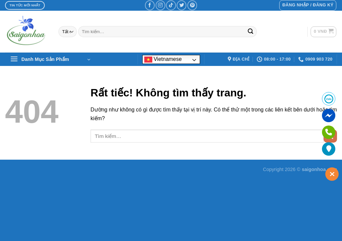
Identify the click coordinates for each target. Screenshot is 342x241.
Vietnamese (163, 59)
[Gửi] (250, 31)
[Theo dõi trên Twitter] (181, 5)
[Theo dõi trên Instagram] (160, 5)
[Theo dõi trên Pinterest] (192, 5)
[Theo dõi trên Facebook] (150, 5)
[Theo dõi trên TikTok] (171, 5)
